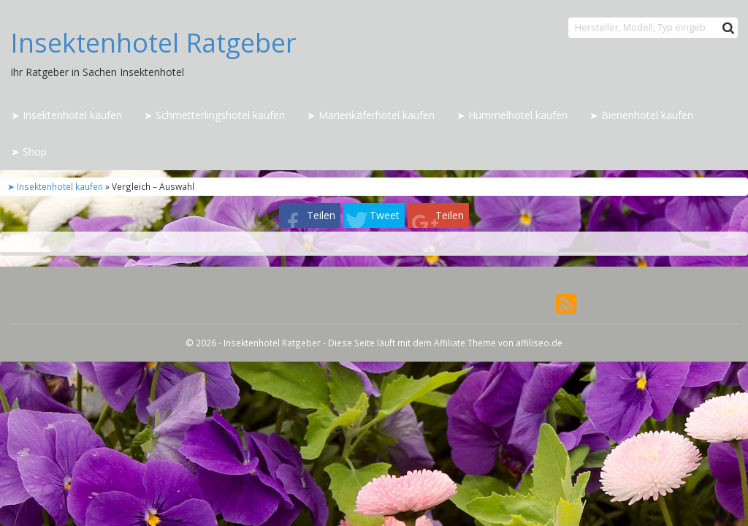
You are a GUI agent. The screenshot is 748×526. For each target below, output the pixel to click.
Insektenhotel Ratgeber (153, 43)
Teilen (321, 215)
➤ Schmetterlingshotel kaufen (214, 115)
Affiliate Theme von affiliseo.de (498, 342)
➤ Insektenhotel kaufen (66, 115)
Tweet (385, 215)
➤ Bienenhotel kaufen (641, 115)
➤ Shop (29, 152)
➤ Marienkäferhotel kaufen (371, 115)
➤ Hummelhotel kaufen (512, 115)
